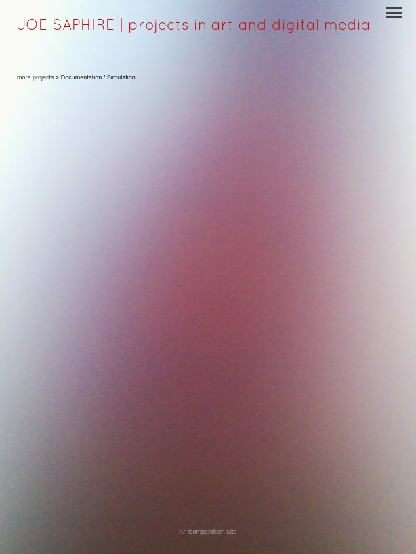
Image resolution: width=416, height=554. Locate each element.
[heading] (194, 27)
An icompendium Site (207, 531)
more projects (35, 77)
